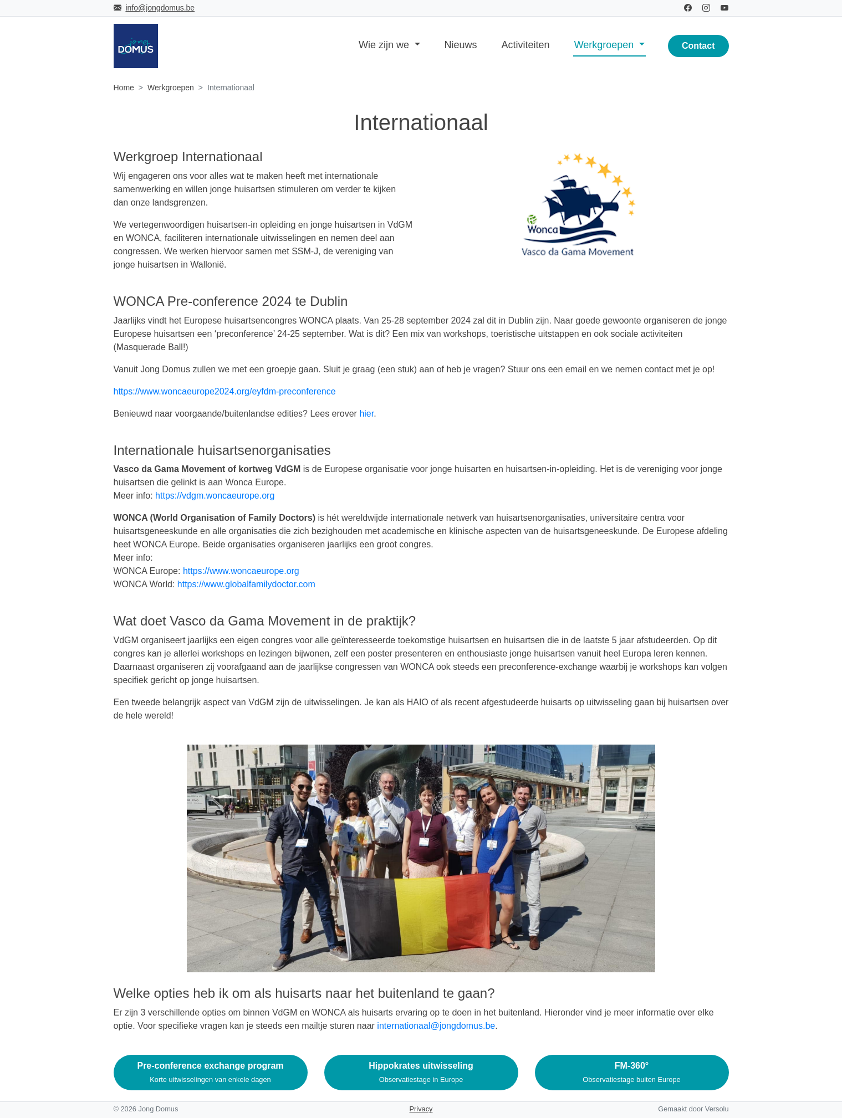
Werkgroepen (170, 87)
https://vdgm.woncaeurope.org (214, 495)
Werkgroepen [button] (605, 44)
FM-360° (631, 1072)
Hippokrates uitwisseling (421, 1072)
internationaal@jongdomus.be (436, 1025)
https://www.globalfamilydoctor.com (246, 584)
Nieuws (461, 44)
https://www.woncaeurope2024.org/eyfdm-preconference (225, 391)
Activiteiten (526, 44)
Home (124, 87)
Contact (698, 45)
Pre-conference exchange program (210, 1072)
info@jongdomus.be (160, 7)
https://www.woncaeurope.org (241, 571)
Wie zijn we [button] (385, 44)
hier (366, 413)
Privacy (421, 1109)
